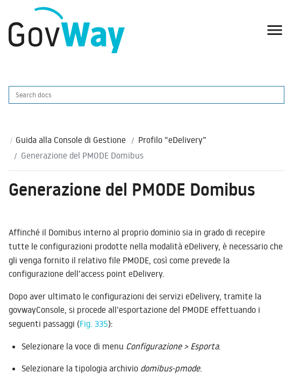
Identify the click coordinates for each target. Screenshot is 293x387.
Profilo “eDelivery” (172, 139)
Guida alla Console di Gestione (71, 139)
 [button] (274, 30)
